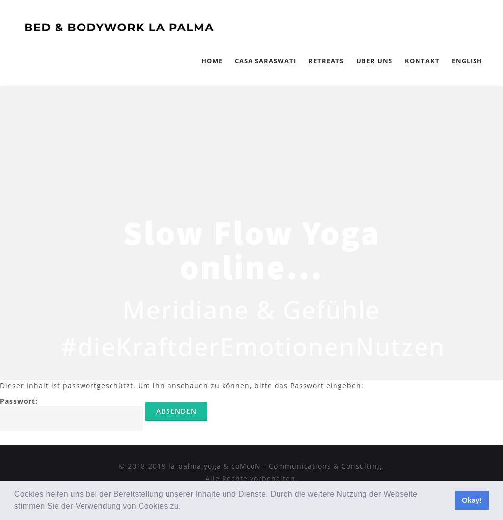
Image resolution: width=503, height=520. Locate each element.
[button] (184, 507)
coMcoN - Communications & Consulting (306, 466)
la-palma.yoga (194, 466)
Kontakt (422, 61)
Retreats (326, 61)
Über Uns (374, 61)
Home (212, 61)
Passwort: (71, 413)
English (467, 61)
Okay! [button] (472, 500)
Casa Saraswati (265, 61)
